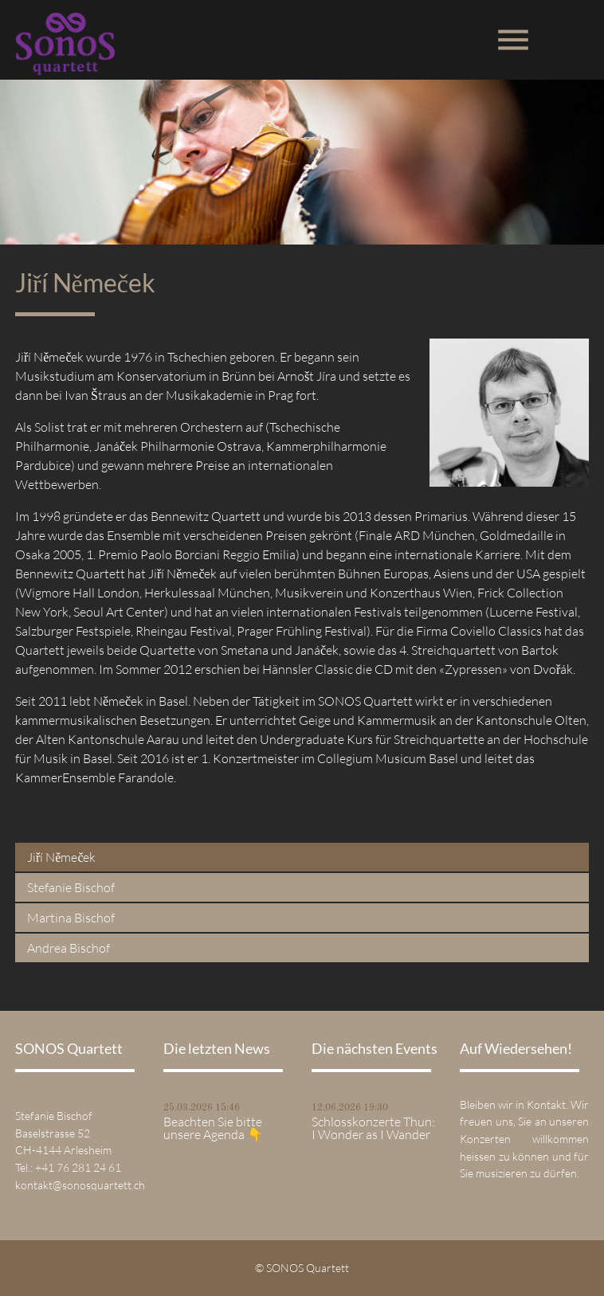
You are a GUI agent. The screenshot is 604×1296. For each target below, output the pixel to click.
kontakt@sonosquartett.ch (80, 1185)
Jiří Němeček (61, 857)
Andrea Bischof (68, 948)
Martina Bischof (71, 918)
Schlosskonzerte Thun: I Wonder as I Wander (373, 1128)
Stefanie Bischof (71, 887)
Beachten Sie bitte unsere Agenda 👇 (213, 1128)
